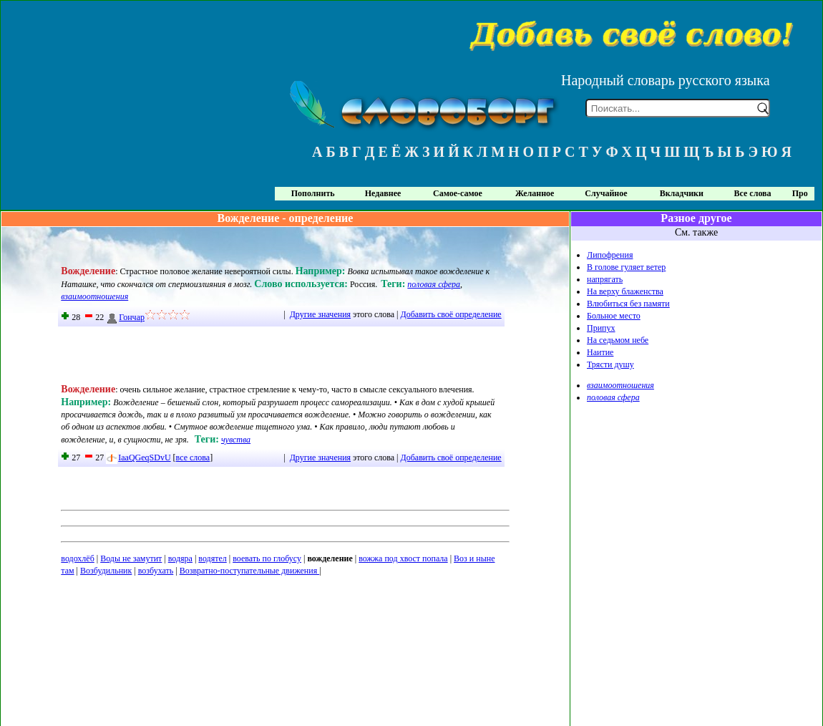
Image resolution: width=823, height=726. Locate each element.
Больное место (614, 316)
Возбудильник (106, 571)
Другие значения (320, 314)
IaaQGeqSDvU (138, 457)
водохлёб (77, 558)
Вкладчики (681, 193)
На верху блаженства (625, 291)
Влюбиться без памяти (628, 304)
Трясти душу (610, 364)
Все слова (752, 193)
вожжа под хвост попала (403, 558)
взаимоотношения (94, 296)
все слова (193, 457)
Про (800, 193)
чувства (235, 440)
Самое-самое (457, 193)
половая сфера (433, 284)
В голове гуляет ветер (626, 267)
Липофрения (610, 255)
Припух (601, 328)
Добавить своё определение (451, 314)
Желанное (534, 193)
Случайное (606, 193)
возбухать (156, 571)
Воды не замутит (131, 558)
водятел (212, 558)
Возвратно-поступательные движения (250, 571)
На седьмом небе (617, 340)
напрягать (605, 279)
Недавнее (383, 193)
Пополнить (313, 193)
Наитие (600, 352)
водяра (180, 558)
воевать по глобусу (267, 558)
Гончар (125, 317)
